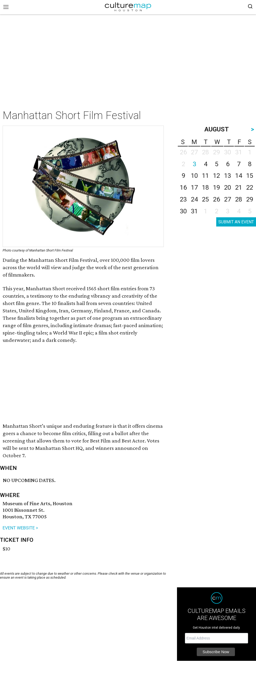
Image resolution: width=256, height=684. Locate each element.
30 (183, 211)
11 (205, 175)
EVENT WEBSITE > (20, 527)
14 (238, 175)
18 (205, 187)
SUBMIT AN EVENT (236, 221)
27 (227, 199)
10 (194, 175)
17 (194, 187)
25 (205, 199)
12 (216, 175)
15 (249, 175)
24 (194, 199)
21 (238, 187)
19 (216, 187)
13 (227, 175)
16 (183, 187)
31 (194, 211)
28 (238, 199)
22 (249, 187)
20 (227, 187)
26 (216, 199)
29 (249, 199)
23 (183, 199)
